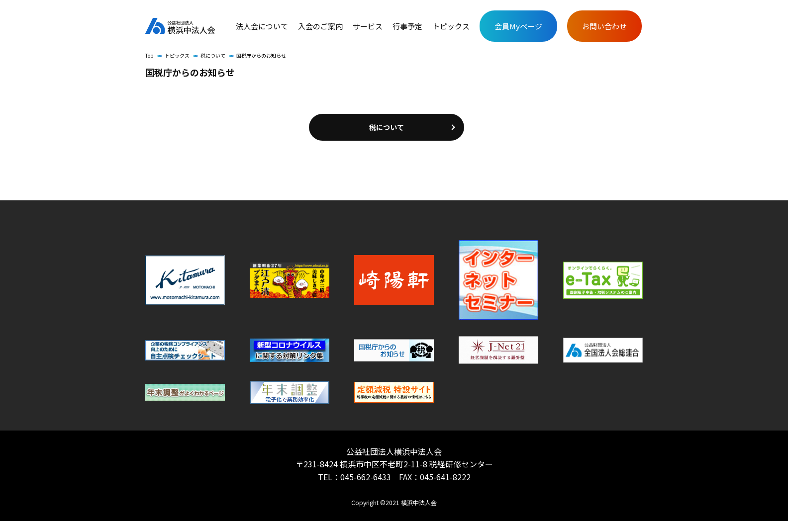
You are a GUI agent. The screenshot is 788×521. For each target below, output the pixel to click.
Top (149, 55)
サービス (368, 26)
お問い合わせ (604, 26)
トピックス (451, 26)
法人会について (262, 26)
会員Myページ (518, 26)
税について (212, 55)
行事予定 (407, 26)
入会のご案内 (320, 26)
